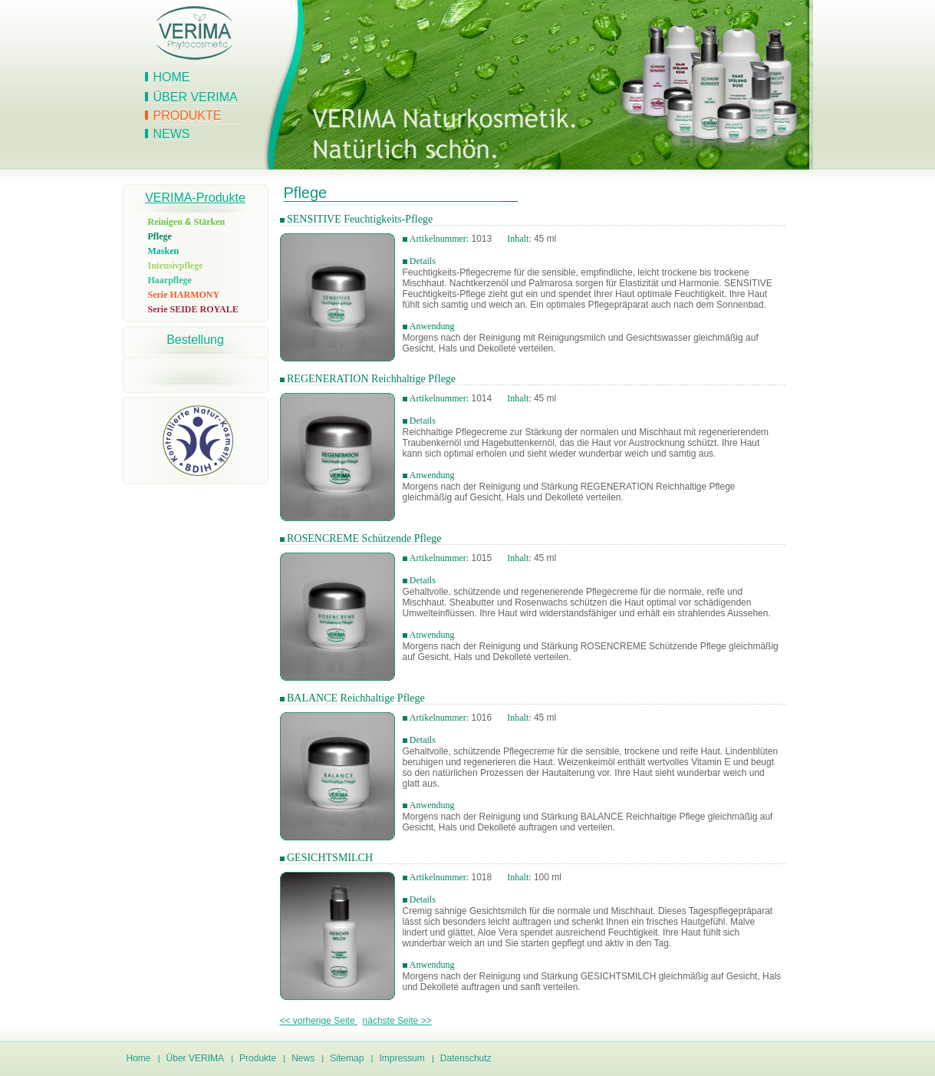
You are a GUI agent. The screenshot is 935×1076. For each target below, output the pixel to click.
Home (171, 77)
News (171, 133)
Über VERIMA (195, 97)
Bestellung (195, 339)
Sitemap (347, 1058)
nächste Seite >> (397, 1020)
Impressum (401, 1058)
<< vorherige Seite (317, 1020)
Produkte (187, 115)
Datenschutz (466, 1058)
